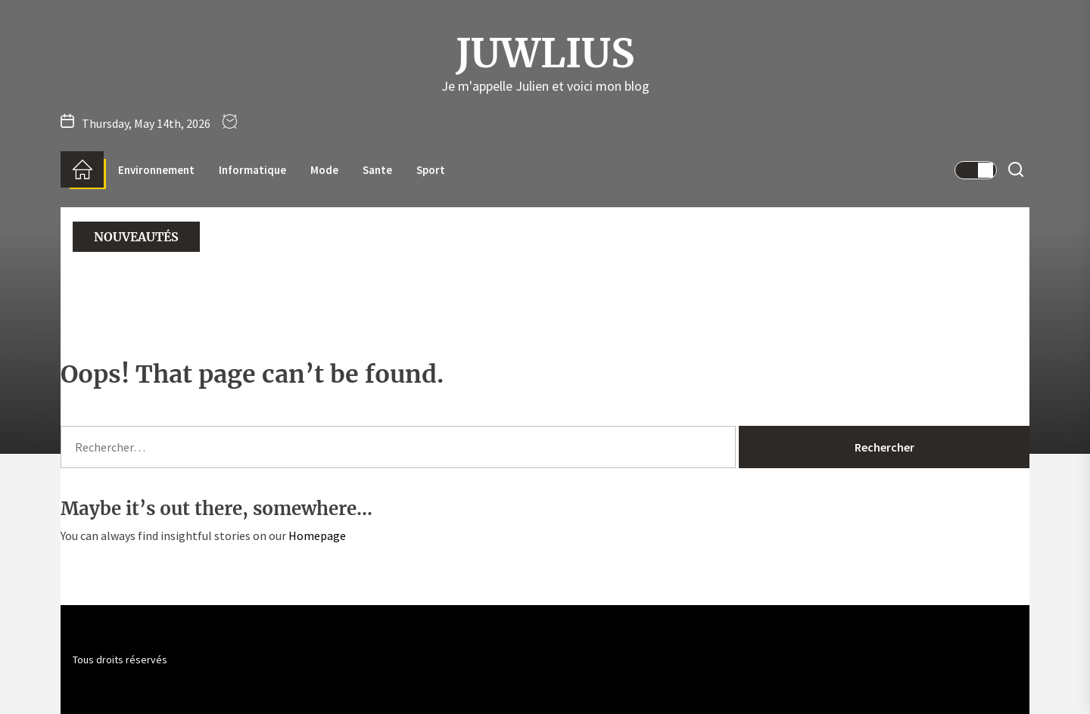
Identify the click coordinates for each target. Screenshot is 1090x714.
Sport (430, 170)
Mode (324, 170)
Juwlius (545, 53)
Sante (377, 170)
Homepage (317, 535)
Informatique (252, 170)
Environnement (156, 170)
